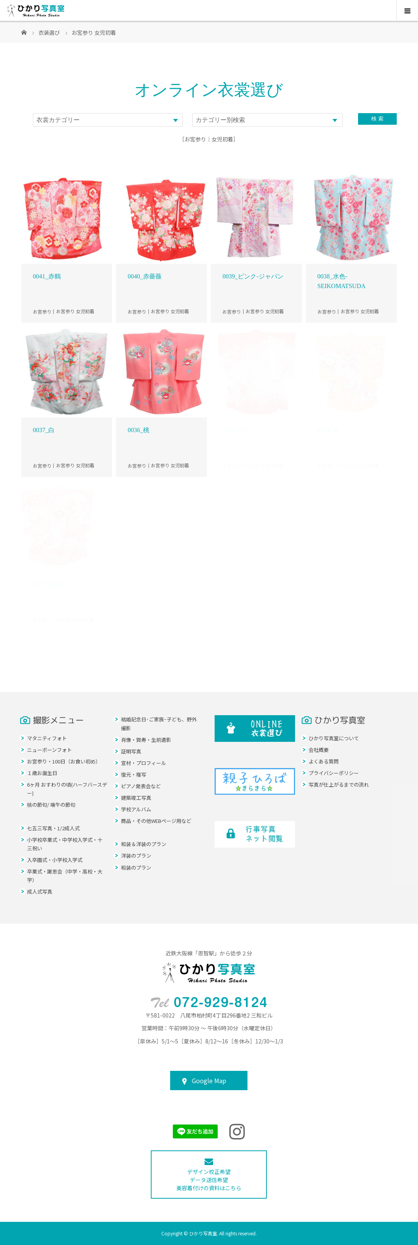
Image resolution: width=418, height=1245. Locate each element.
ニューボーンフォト (49, 749)
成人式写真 (39, 891)
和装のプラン (136, 867)
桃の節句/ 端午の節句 (51, 804)
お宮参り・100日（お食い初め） (64, 761)
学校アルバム (136, 809)
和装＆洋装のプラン (143, 844)
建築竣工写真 (136, 797)
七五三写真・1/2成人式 (53, 828)
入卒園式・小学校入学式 (54, 859)
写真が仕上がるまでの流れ (339, 784)
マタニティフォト (47, 738)
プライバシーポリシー (334, 773)
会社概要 (319, 749)
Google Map (209, 1080)
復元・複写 (133, 774)
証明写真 (131, 751)
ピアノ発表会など (141, 786)
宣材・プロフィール (143, 763)
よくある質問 (324, 761)
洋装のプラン (136, 855)
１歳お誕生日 (42, 773)
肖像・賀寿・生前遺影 (146, 739)
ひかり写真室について (334, 738)
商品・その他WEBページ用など (156, 820)
